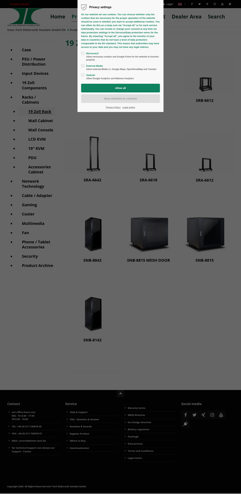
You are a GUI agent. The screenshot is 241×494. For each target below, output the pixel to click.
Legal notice (128, 107)
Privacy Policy (113, 107)
